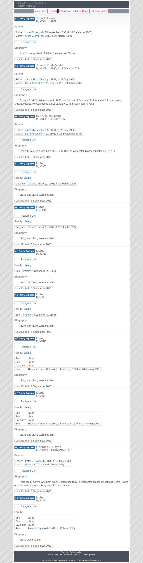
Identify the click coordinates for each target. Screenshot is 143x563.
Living (27, 178)
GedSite (68, 560)
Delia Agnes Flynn (35, 83)
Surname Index (99, 11)
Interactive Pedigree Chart (73, 11)
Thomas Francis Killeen (41, 369)
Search (53, 11)
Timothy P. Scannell (33, 271)
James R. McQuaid (35, 79)
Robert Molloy (76, 552)
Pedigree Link (28, 42)
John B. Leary (33, 32)
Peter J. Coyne (33, 461)
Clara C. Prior (32, 36)
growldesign (96, 560)
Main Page (41, 11)
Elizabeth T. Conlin (35, 464)
